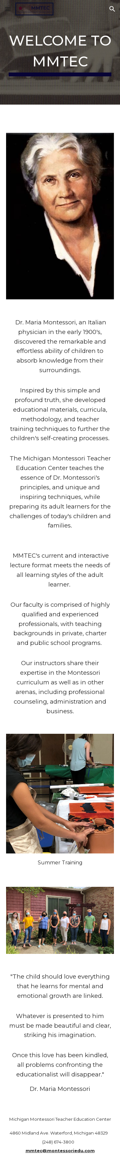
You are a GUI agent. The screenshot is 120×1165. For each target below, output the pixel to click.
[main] (60, 52)
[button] (7, 9)
